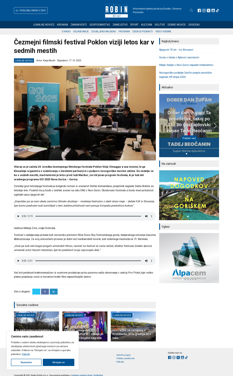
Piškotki (26, 354)
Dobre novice (177, 24)
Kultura (146, 24)
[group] (189, 195)
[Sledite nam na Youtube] (213, 10)
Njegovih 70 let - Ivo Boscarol (176, 49)
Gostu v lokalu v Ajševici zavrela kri (179, 57)
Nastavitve (26, 362)
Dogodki (194, 24)
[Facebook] (45, 292)
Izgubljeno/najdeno (103, 31)
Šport (134, 24)
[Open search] (191, 10)
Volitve (160, 24)
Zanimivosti (79, 24)
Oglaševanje (81, 31)
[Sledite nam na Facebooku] (199, 10)
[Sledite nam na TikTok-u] (217, 10)
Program (124, 31)
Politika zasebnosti (125, 358)
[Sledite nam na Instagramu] (204, 10)
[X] (36, 292)
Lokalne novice (43, 24)
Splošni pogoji (123, 355)
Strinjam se (58, 362)
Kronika (62, 24)
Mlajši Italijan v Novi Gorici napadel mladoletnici (186, 65)
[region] (43, 350)
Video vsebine (163, 31)
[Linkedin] (54, 292)
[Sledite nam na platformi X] (209, 10)
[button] (31, 10)
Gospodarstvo (100, 24)
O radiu (66, 31)
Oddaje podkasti (142, 31)
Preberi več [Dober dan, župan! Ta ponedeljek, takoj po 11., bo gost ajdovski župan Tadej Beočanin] (189, 138)
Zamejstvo (120, 24)
